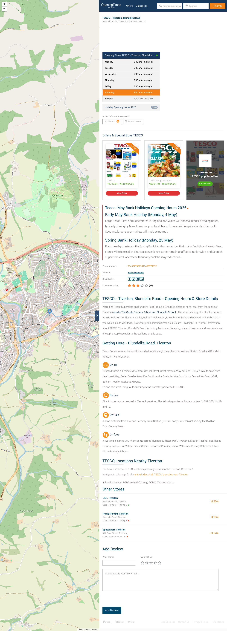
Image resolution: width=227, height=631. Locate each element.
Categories (142, 5)
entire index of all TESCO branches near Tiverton (161, 474)
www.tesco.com (136, 272)
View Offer (122, 193)
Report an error (133, 121)
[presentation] (126, 601)
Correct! (112, 121)
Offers (129, 5)
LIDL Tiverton (110, 497)
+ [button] (4, 4)
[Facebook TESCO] (129, 279)
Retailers (119, 622)
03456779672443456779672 (142, 266)
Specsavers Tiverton (113, 529)
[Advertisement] (163, 42)
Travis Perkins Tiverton (115, 513)
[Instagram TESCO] (138, 279)
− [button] (4, 9)
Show (154, 107)
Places (106, 622)
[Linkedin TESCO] (142, 279)
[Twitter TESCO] (133, 279)
